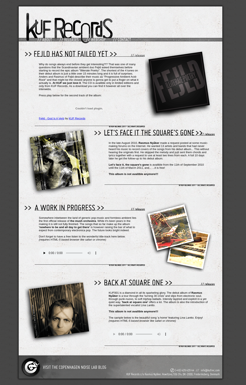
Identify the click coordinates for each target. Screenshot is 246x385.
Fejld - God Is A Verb (51, 118)
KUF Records (77, 118)
